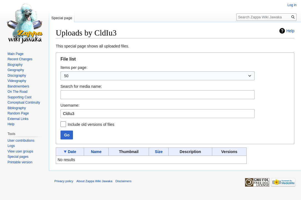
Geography (15, 70)
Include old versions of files (91, 124)
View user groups (20, 151)
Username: (69, 105)
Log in (292, 5)
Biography (14, 65)
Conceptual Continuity (23, 102)
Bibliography (16, 108)
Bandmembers (18, 86)
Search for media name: (81, 86)
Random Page (18, 113)
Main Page (15, 54)
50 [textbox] (66, 76)
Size (159, 151)
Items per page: (73, 67)
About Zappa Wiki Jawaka (94, 181)
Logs (11, 146)
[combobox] (157, 75)
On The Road (17, 92)
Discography (16, 76)
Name (96, 151)
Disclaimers (123, 181)
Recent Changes (19, 59)
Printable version (19, 162)
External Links (17, 119)
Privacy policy (63, 181)
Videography (16, 81)
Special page (61, 18)
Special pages (17, 157)
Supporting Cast (19, 97)
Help (290, 31)
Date (72, 151)
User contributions (20, 140)
